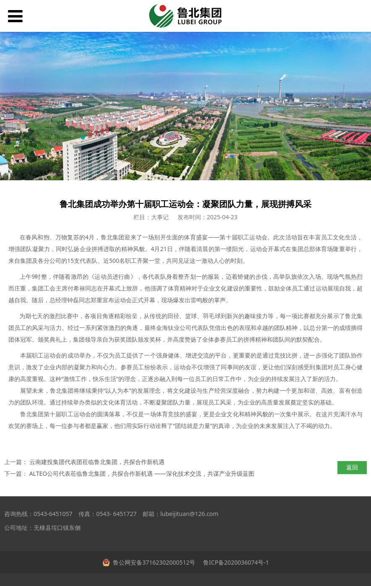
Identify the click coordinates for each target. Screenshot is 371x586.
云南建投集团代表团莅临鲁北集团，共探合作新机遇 (97, 462)
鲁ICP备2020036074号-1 (235, 562)
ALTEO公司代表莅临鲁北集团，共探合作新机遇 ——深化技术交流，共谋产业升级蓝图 (141, 473)
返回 (352, 467)
